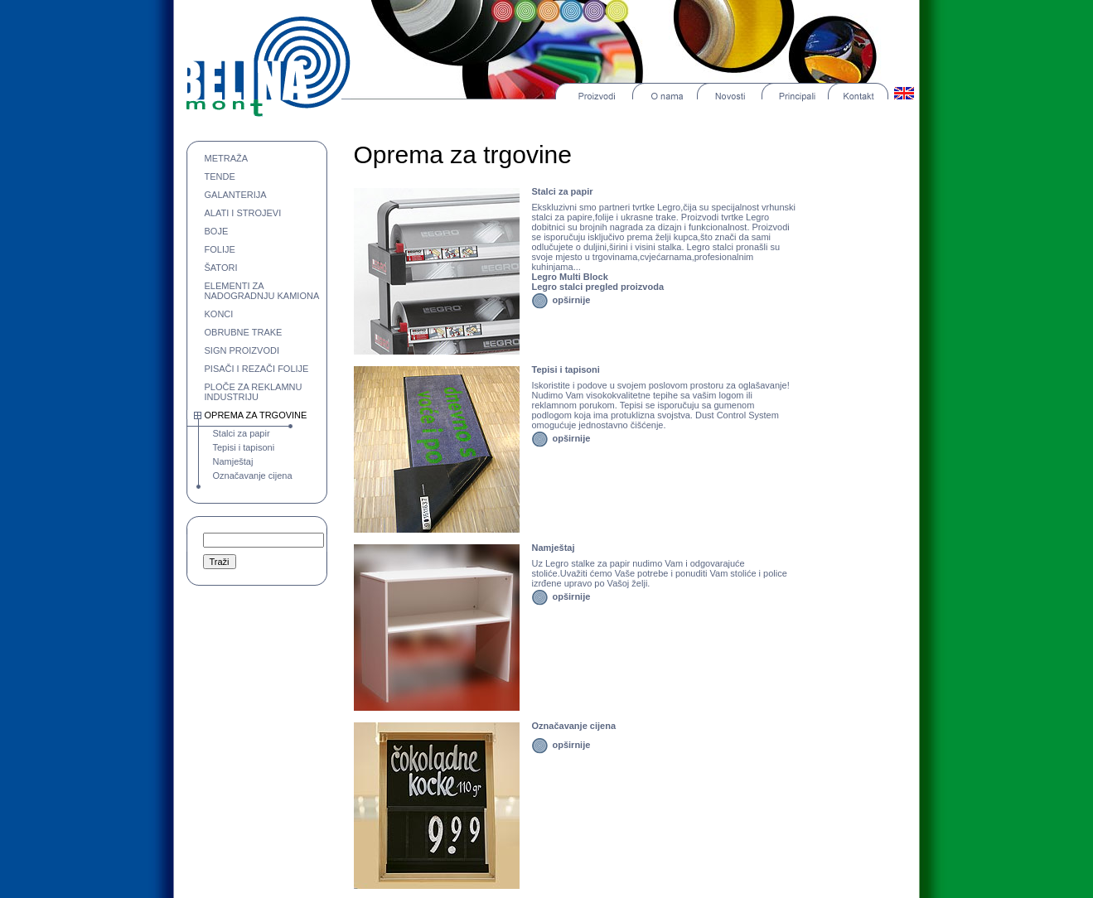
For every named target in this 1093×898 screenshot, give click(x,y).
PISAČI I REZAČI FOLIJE (257, 369)
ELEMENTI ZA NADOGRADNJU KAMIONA (262, 291)
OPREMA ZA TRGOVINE (256, 415)
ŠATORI (221, 268)
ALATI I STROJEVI (243, 213)
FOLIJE (220, 249)
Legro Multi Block (570, 277)
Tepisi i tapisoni (244, 447)
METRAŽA (227, 158)
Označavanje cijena (253, 475)
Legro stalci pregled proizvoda (598, 287)
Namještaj (233, 461)
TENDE (220, 176)
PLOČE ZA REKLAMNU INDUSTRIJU (253, 392)
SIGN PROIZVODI (242, 350)
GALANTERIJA (236, 195)
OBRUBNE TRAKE (244, 332)
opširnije (572, 300)
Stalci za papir (241, 433)
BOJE (217, 231)
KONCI (219, 314)
